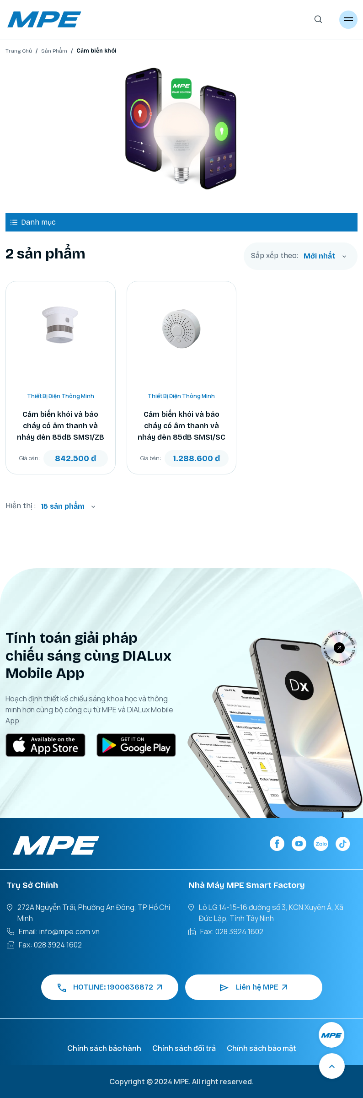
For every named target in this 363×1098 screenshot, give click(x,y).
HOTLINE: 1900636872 (110, 987)
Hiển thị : (20, 505)
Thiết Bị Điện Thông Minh (60, 396)
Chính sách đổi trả (184, 1048)
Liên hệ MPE (253, 987)
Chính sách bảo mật (261, 1048)
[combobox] (325, 256)
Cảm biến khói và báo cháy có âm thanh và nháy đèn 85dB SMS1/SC (181, 425)
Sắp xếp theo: (274, 255)
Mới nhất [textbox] (320, 256)
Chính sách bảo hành (104, 1048)
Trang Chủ (18, 51)
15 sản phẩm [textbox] (63, 506)
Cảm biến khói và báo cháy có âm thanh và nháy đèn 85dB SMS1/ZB (60, 425)
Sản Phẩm (54, 51)
